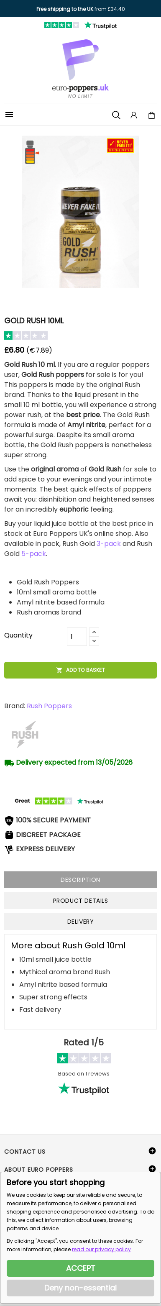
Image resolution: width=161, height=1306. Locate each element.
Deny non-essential (80, 1288)
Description (80, 880)
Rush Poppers (49, 706)
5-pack (33, 553)
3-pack (109, 543)
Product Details (80, 900)
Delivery (80, 921)
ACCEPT (80, 1268)
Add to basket (80, 670)
